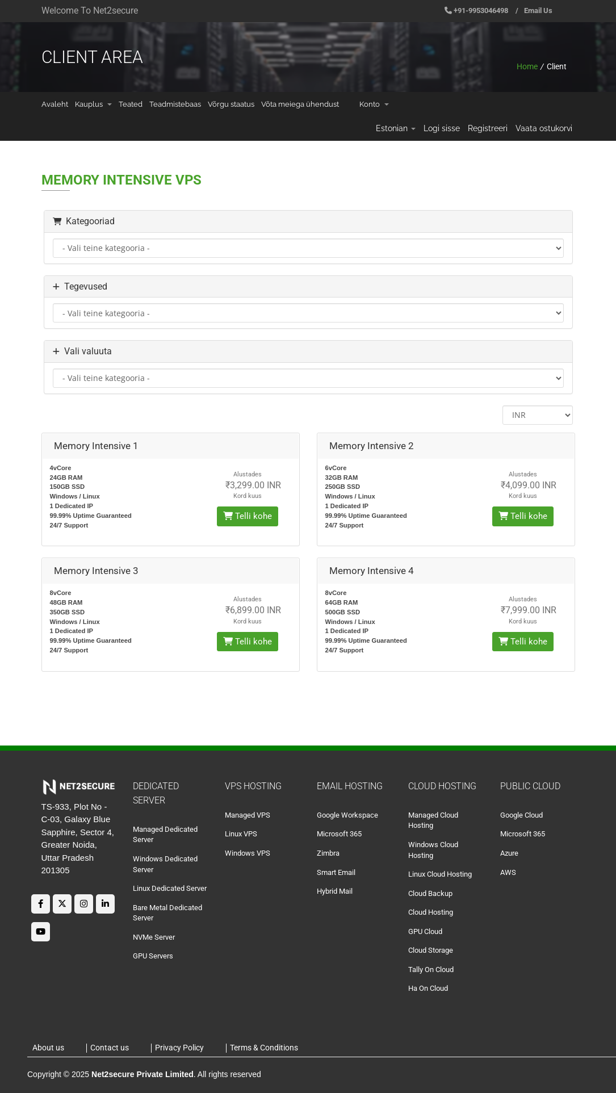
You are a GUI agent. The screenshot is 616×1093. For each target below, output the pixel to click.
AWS (508, 872)
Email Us (538, 10)
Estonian (396, 128)
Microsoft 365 (339, 834)
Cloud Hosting (430, 912)
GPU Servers (153, 956)
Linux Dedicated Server (170, 888)
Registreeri (488, 128)
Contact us (109, 1047)
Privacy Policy (179, 1047)
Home (527, 66)
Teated (131, 104)
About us (48, 1047)
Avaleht (54, 104)
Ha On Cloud (428, 988)
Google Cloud (521, 815)
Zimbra (328, 853)
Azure (509, 853)
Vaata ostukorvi (544, 128)
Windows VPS (247, 853)
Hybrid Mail (335, 891)
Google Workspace (347, 815)
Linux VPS (241, 834)
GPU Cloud (425, 931)
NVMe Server (154, 937)
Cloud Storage (430, 950)
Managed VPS (247, 815)
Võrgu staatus (231, 104)
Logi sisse (442, 128)
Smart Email (336, 872)
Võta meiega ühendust (300, 104)
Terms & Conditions (264, 1047)
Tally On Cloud (431, 969)
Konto (374, 104)
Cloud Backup (430, 893)
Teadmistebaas (175, 104)
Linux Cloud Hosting (440, 874)
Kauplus (93, 104)
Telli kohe (247, 516)
